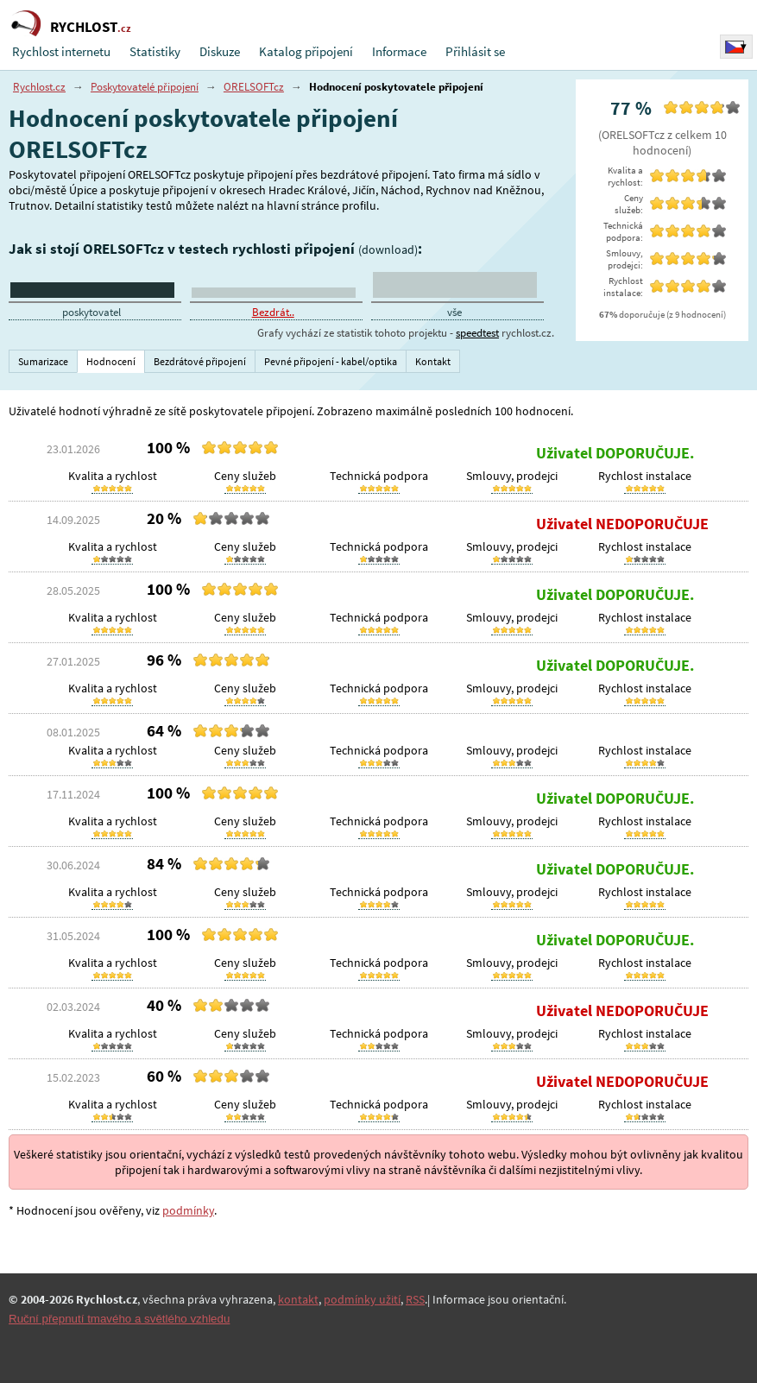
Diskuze (219, 51)
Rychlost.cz (39, 86)
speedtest (477, 332)
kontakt (298, 1299)
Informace (399, 51)
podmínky (188, 1210)
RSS (415, 1299)
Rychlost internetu (61, 51)
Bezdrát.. (273, 312)
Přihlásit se (475, 51)
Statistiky (154, 51)
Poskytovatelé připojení (145, 86)
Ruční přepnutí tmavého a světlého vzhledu (119, 1318)
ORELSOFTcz (254, 86)
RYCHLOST (90, 26)
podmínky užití (362, 1299)
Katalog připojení (306, 51)
